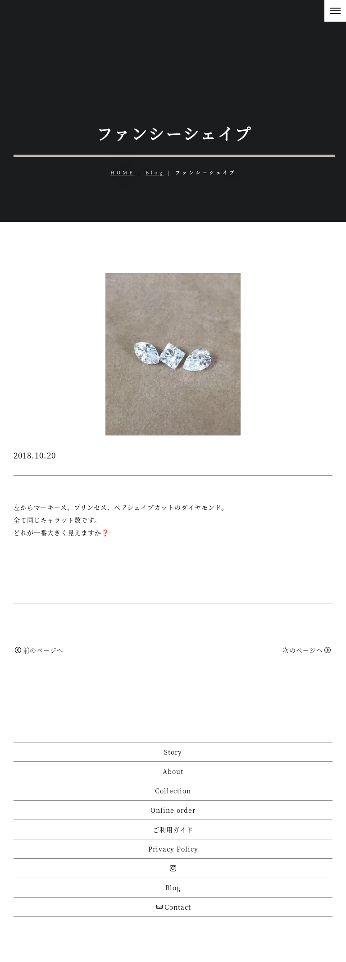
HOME (122, 172)
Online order (173, 810)
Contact (173, 907)
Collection (173, 790)
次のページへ (306, 650)
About (173, 771)
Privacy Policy (173, 848)
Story (173, 751)
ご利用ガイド (173, 829)
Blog (155, 172)
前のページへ (39, 650)
